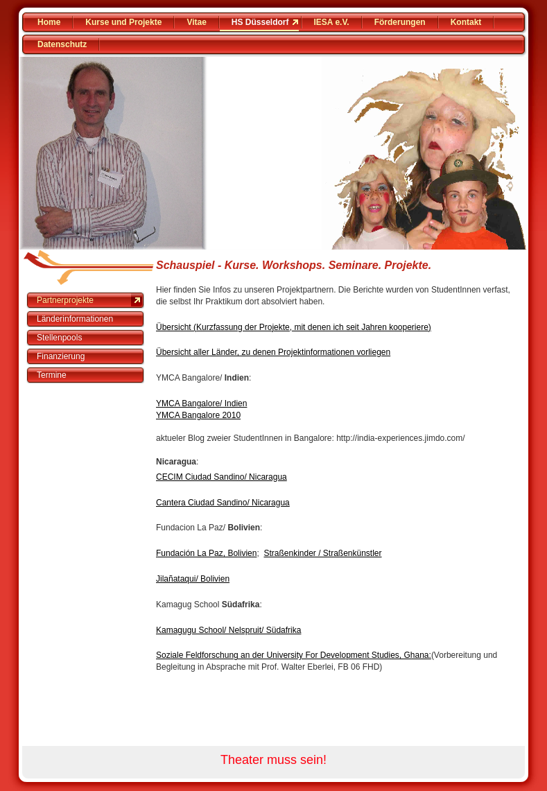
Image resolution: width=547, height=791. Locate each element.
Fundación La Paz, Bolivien (206, 553)
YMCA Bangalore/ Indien (201, 403)
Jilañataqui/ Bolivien (192, 579)
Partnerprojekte (65, 300)
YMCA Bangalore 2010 (198, 415)
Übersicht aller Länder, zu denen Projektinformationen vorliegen (273, 352)
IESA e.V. (331, 22)
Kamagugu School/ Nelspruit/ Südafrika (228, 630)
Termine (52, 375)
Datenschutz (62, 44)
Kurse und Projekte (123, 22)
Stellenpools (59, 337)
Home (48, 22)
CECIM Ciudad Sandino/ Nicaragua (221, 477)
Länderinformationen (75, 319)
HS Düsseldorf (260, 22)
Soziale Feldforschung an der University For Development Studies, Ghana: (293, 655)
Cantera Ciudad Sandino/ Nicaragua (223, 502)
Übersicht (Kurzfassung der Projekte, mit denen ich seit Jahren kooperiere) (293, 327)
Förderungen (400, 22)
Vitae (196, 22)
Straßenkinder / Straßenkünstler (322, 553)
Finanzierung (61, 356)
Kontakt (466, 22)
